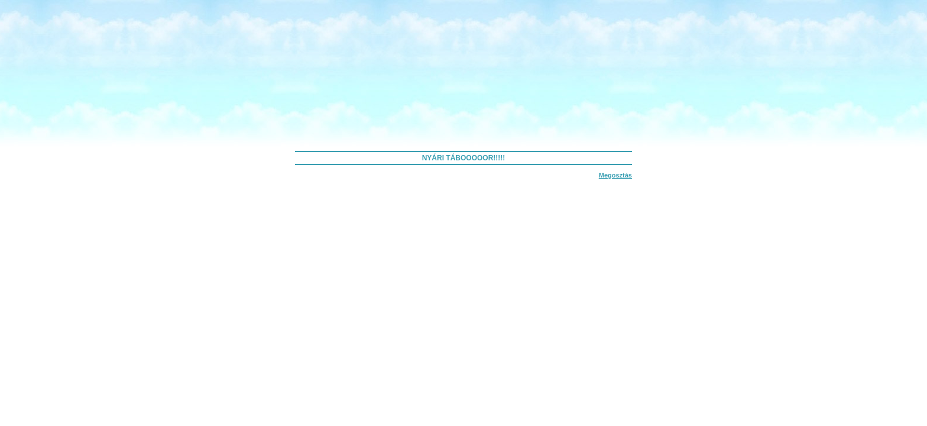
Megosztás (615, 175)
